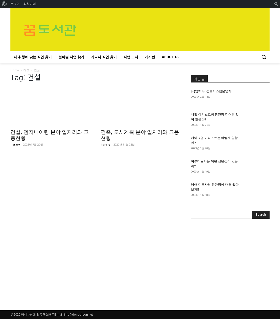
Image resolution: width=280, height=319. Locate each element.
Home (14, 70)
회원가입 (29, 4)
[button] (264, 57)
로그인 (15, 4)
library (15, 144)
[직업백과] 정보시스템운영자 (211, 91)
